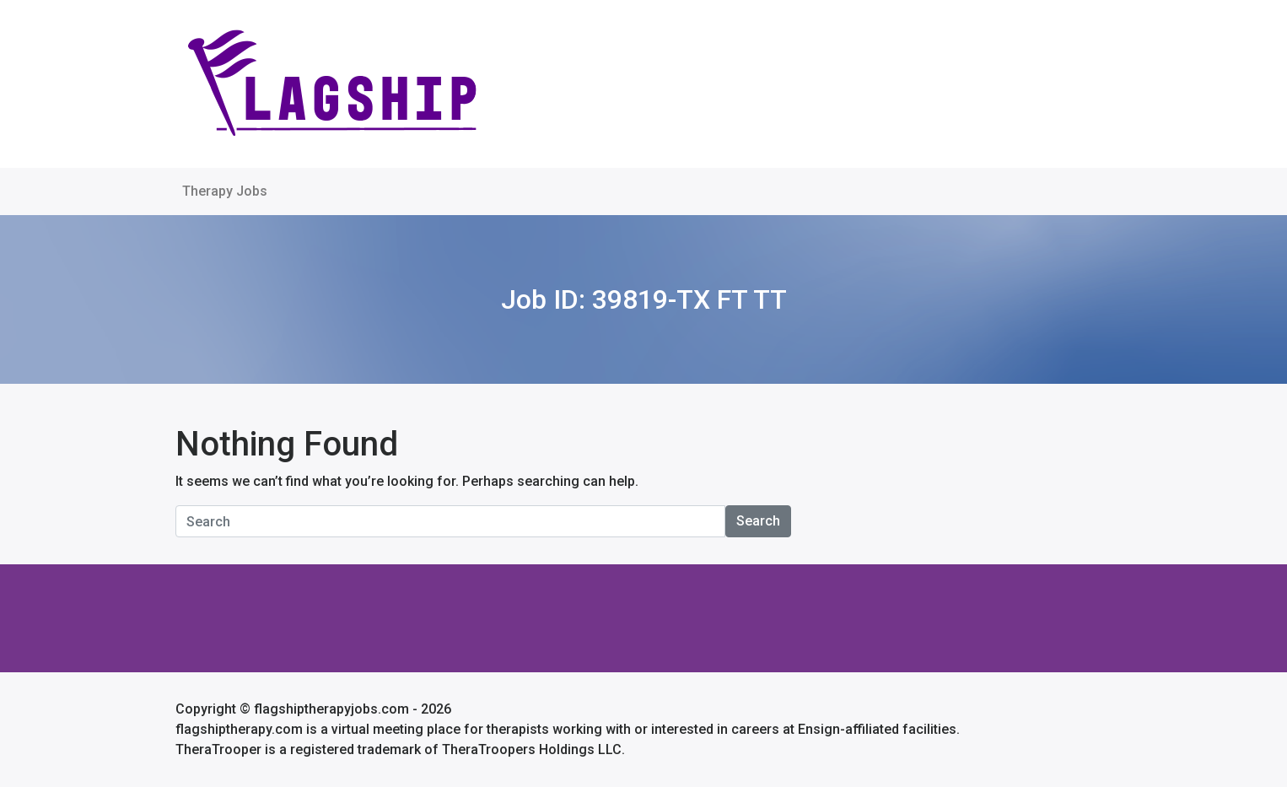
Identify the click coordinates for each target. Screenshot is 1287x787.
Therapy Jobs (224, 191)
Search (758, 521)
